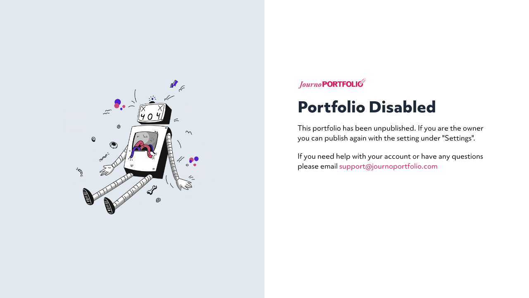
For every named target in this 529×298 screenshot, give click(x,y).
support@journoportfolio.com (388, 166)
